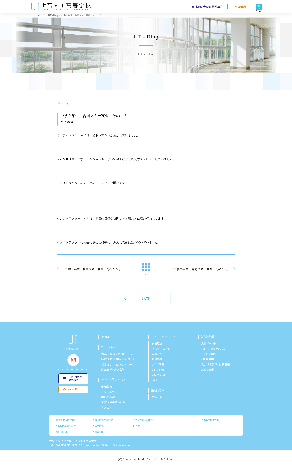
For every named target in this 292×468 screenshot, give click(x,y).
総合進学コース (118, 364)
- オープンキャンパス (213, 348)
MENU (258, 11)
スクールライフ (163, 337)
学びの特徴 (108, 397)
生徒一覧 (157, 397)
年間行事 (157, 354)
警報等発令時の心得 (66, 419)
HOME (106, 337)
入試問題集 (208, 369)
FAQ (154, 380)
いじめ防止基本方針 (66, 425)
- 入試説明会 (209, 354)
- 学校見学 (207, 359)
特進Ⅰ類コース (117, 354)
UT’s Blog (158, 369)
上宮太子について (115, 380)
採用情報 (99, 425)
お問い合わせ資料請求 (75, 378)
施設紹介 (157, 343)
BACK (146, 298)
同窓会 (136, 425)
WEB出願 (240, 6)
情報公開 (99, 431)
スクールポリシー (111, 392)
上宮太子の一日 (161, 348)
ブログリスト (159, 375)
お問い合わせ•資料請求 (209, 6)
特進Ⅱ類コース (118, 359)
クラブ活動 (158, 364)
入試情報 (207, 337)
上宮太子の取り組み (113, 402)
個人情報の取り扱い (104, 419)
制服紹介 (157, 359)
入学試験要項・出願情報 (215, 364)
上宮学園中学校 (211, 419)
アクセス (106, 407)
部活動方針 (61, 431)
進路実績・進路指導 (113, 369)
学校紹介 (106, 386)
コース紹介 (109, 347)
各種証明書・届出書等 (143, 419)
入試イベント (208, 343)
